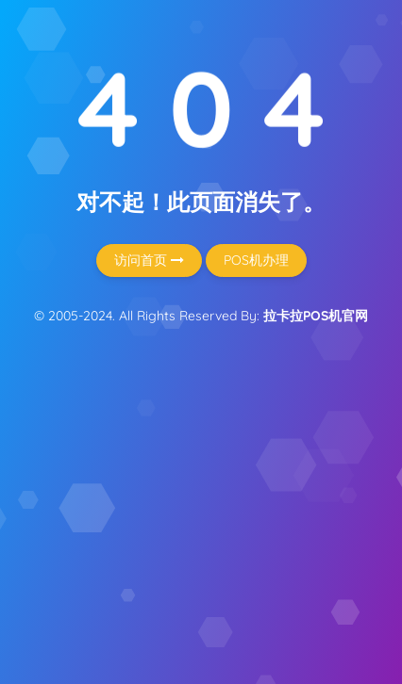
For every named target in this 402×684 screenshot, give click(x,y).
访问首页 (149, 260)
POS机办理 (256, 260)
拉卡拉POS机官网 (315, 315)
